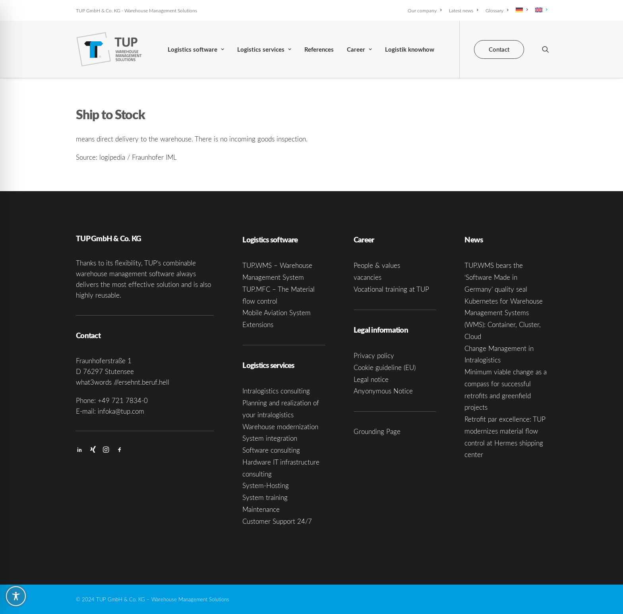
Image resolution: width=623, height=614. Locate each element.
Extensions (257, 324)
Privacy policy (374, 355)
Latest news (463, 10)
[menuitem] (426, 10)
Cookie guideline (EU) (385, 367)
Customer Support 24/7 (277, 521)
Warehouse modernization (280, 426)
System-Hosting (265, 485)
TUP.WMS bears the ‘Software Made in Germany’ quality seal (495, 277)
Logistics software (196, 49)
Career (359, 49)
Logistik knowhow (409, 49)
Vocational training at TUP (391, 289)
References (319, 49)
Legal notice (371, 379)
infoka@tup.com (121, 411)
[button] (545, 49)
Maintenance (261, 509)
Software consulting (271, 450)
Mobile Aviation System (276, 312)
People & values (377, 265)
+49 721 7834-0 (123, 400)
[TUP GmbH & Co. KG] (109, 49)
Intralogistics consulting (276, 390)
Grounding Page (377, 431)
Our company (424, 10)
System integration (269, 438)
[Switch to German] (521, 9)
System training (265, 497)
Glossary (497, 10)
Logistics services (264, 49)
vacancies (367, 277)
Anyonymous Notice (383, 390)
